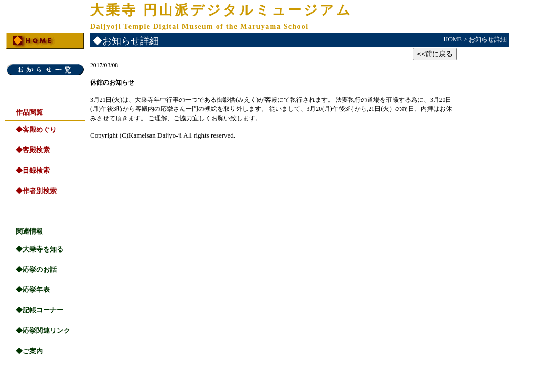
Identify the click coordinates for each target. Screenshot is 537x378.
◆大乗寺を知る (39, 249)
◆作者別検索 (36, 191)
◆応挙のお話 (36, 270)
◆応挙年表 (33, 289)
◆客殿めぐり (36, 129)
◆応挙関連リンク (43, 330)
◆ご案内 (29, 351)
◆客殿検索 (33, 150)
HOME (453, 39)
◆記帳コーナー (39, 310)
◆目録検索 (33, 170)
